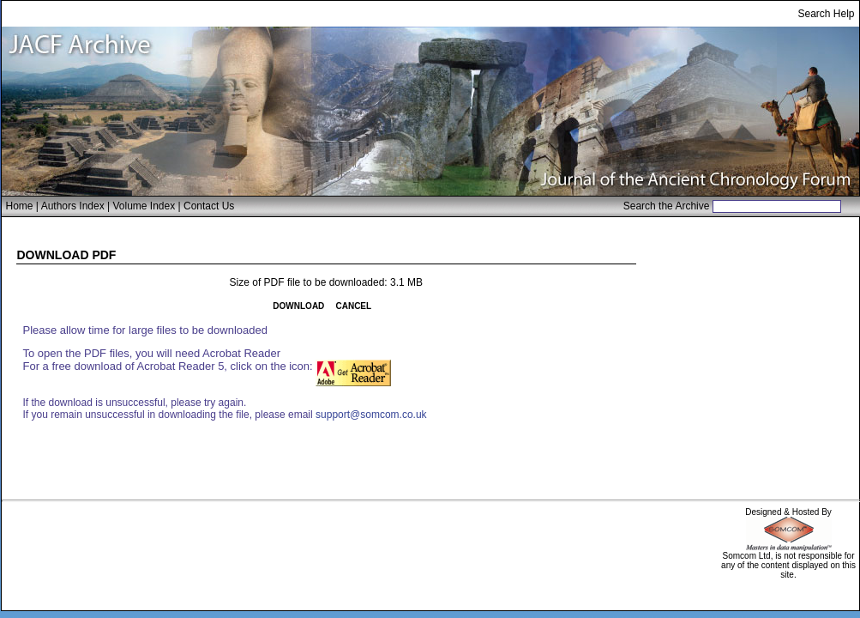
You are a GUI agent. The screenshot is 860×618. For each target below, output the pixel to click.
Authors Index (73, 206)
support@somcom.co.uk (371, 415)
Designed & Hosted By (788, 512)
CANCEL (353, 306)
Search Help (825, 14)
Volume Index (143, 206)
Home (19, 206)
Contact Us (208, 206)
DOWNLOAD (298, 306)
